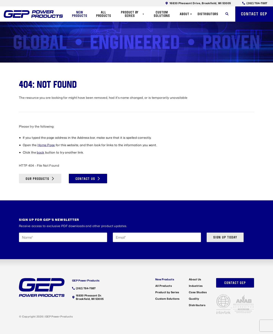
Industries (195, 286)
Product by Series (132, 14)
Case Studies (198, 292)
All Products (103, 14)
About (186, 14)
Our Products (40, 179)
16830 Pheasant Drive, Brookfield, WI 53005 (198, 3)
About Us (195, 279)
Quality (194, 298)
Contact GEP (254, 13)
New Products (79, 14)
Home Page (46, 145)
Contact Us (87, 179)
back (40, 152)
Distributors (208, 14)
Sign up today (225, 237)
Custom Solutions (162, 14)
